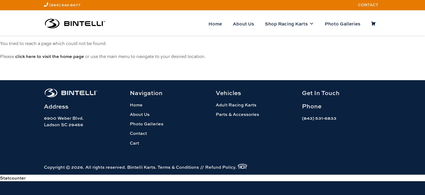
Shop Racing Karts (289, 23)
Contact (368, 4)
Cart (134, 143)
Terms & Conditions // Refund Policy (196, 167)
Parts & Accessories (237, 114)
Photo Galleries (342, 24)
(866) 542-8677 (65, 4)
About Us (243, 24)
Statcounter (13, 178)
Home (215, 24)
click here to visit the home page (49, 56)
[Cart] (373, 23)
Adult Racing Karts (236, 105)
